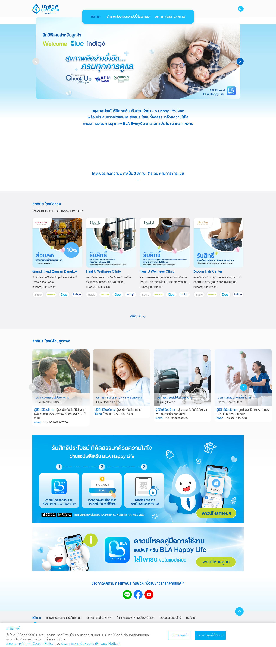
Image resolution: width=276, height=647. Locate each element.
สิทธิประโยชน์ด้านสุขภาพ (51, 341)
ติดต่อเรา (191, 618)
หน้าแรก (96, 16)
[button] (240, 61)
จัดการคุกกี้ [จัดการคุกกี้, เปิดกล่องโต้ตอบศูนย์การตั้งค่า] (179, 637)
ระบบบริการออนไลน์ (170, 618)
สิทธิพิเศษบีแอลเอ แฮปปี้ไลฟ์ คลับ (128, 16)
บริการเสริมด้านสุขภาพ (170, 16)
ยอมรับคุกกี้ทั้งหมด (210, 637)
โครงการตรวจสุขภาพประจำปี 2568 (135, 618)
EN (240, 9)
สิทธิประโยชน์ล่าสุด (46, 204)
